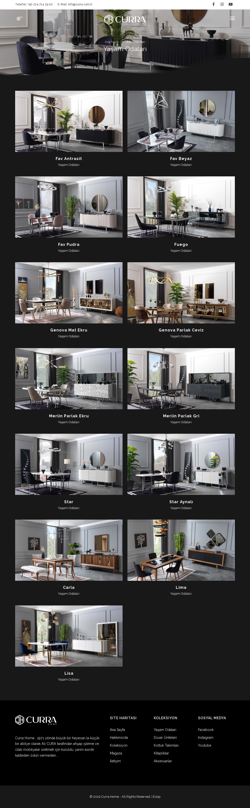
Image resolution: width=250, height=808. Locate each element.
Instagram (205, 738)
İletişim (115, 761)
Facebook (206, 730)
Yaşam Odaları (165, 730)
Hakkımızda (119, 738)
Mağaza (116, 753)
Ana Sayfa (117, 730)
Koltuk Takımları (166, 745)
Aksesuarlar (163, 761)
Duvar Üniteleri (165, 738)
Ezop (156, 796)
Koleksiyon (118, 745)
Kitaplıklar (161, 753)
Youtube (204, 745)
